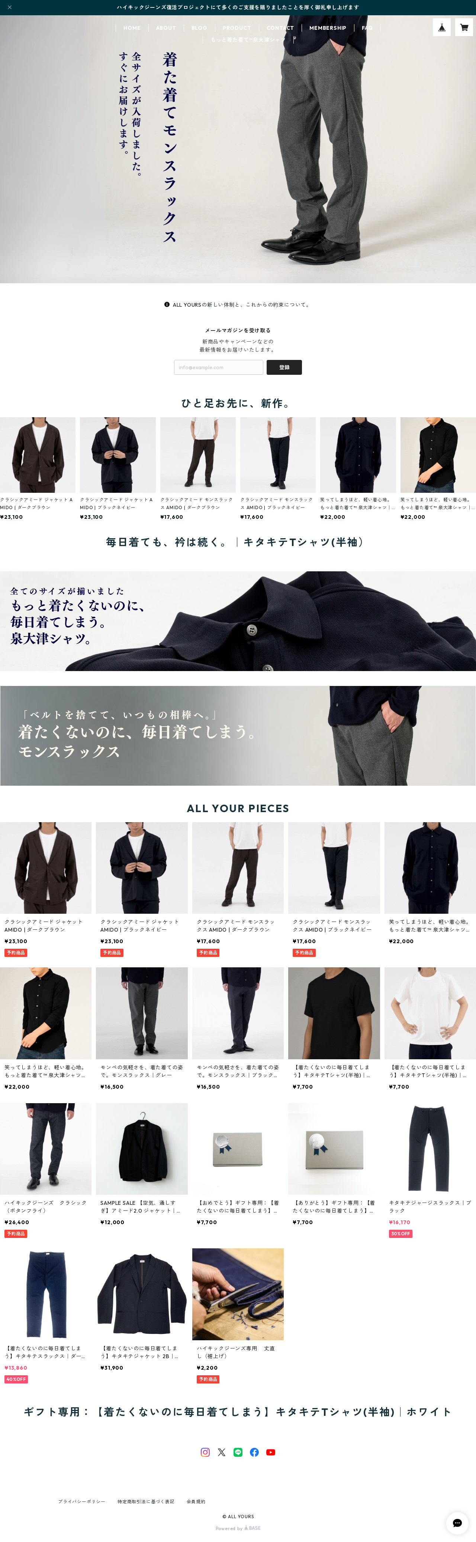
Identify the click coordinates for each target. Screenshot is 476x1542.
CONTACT (281, 28)
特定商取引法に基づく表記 (146, 1501)
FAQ (367, 28)
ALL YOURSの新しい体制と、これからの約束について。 (238, 304)
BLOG (200, 28)
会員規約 (196, 1501)
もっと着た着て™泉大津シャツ (248, 39)
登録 (284, 367)
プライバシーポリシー (82, 1501)
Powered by (238, 1528)
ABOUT (166, 28)
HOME (132, 28)
